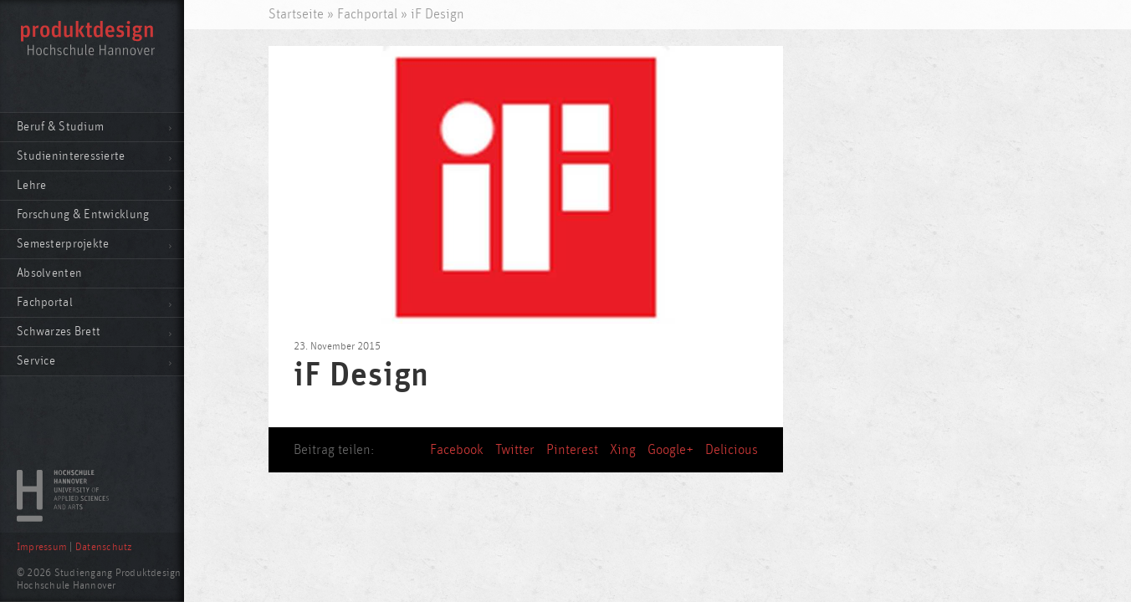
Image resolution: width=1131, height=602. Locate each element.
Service (36, 361)
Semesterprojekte (63, 243)
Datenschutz (103, 547)
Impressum (42, 547)
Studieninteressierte (71, 156)
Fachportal (45, 302)
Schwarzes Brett (58, 331)
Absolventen (49, 273)
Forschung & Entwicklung (83, 214)
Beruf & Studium (60, 126)
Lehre (31, 185)
